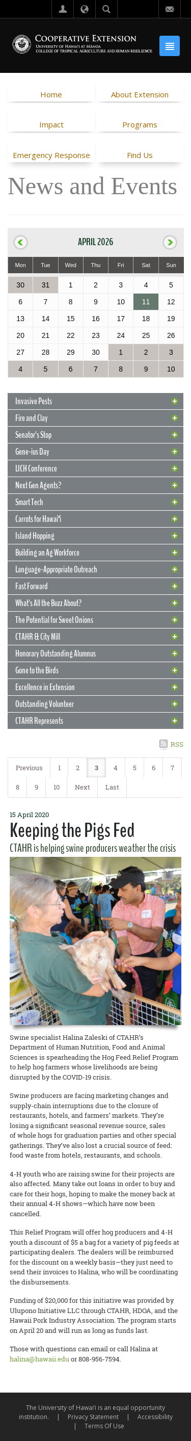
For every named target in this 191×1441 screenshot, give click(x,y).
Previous (29, 767)
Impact (51, 124)
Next (82, 787)
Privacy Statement (93, 1416)
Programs (139, 124)
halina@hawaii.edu (39, 1359)
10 (56, 787)
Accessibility (155, 1416)
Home (51, 94)
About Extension (140, 94)
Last (112, 787)
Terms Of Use (104, 1426)
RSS (177, 744)
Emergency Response (51, 155)
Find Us (140, 155)
